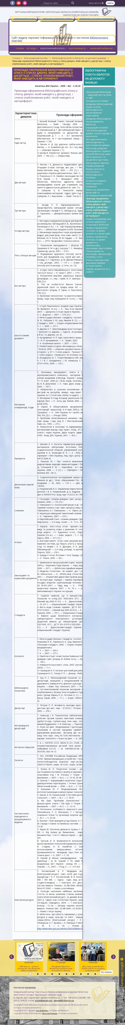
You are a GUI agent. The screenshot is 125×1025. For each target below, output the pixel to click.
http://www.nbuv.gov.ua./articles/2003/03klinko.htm (61, 928)
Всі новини (106, 972)
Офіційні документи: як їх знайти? (98, 270)
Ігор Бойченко (42, 1010)
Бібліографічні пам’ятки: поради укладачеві (97, 164)
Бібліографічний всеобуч (36, 58)
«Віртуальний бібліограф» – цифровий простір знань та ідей (98, 95)
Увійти (110, 3)
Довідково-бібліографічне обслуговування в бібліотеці (98, 121)
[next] (113, 956)
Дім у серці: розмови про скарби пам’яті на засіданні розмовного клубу (93, 957)
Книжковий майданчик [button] (102, 48)
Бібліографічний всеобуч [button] (53, 48)
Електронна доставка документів (94, 18)
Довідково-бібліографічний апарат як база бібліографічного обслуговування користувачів (99, 110)
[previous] (11, 956)
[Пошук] (73, 3)
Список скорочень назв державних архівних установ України (97, 263)
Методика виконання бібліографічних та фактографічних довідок (98, 142)
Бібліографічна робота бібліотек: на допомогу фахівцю (79, 58)
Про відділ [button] (32, 48)
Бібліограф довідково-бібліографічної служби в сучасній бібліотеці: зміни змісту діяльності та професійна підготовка (98, 154)
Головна (16, 58)
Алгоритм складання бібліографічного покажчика (96, 183)
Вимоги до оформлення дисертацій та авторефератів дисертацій (99, 192)
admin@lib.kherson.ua (64, 1000)
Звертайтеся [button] (96, 3)
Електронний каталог (23, 18)
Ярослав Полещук (49, 1013)
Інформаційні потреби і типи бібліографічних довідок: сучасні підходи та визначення (99, 132)
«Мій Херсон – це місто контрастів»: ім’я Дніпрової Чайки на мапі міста (29, 957)
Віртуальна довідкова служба (56, 18)
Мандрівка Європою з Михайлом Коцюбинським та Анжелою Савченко (61, 957)
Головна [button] (20, 48)
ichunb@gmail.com (43, 1000)
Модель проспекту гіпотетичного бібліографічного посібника (95, 173)
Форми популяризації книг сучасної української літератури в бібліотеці (98, 222)
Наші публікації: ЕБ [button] (78, 48)
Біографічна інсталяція (97, 101)
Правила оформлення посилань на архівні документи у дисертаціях (98, 230)
